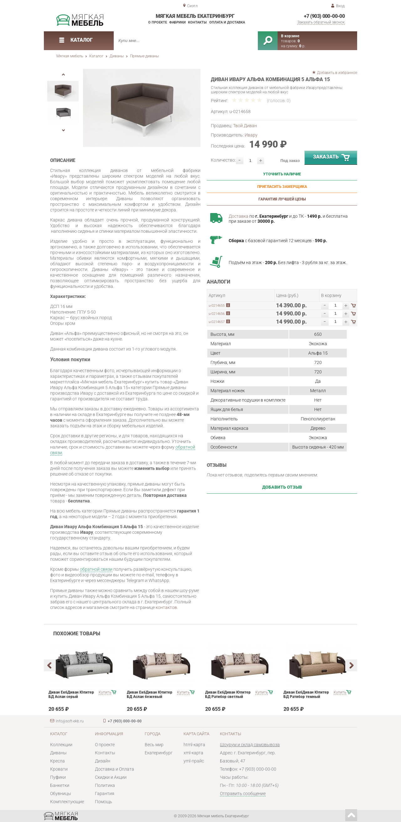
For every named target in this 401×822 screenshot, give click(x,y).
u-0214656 (217, 314)
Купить (105, 692)
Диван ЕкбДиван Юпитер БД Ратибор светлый (228, 694)
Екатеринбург (159, 752)
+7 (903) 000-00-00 (324, 16)
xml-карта (193, 752)
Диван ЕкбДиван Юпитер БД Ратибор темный (306, 694)
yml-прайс (194, 760)
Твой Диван (245, 125)
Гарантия (104, 793)
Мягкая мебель (69, 56)
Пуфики (58, 777)
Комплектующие (67, 801)
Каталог (96, 56)
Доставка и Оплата (114, 769)
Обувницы (60, 793)
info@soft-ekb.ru (70, 721)
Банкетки (59, 785)
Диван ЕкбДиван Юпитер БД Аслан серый (71, 694)
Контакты (197, 22)
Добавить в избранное (337, 72)
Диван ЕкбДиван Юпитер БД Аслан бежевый (149, 694)
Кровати (59, 769)
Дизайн (102, 760)
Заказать (332, 158)
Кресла (57, 760)
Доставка (238, 216)
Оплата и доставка (227, 22)
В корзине (290, 36)
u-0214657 (217, 322)
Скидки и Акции (111, 777)
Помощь (103, 801)
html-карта (194, 744)
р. (302, 46)
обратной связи (96, 569)
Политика (105, 785)
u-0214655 (217, 306)
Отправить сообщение (243, 793)
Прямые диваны (144, 56)
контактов (166, 607)
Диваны (117, 56)
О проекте (157, 22)
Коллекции (61, 744)
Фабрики (177, 22)
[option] (141, 108)
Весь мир (154, 744)
